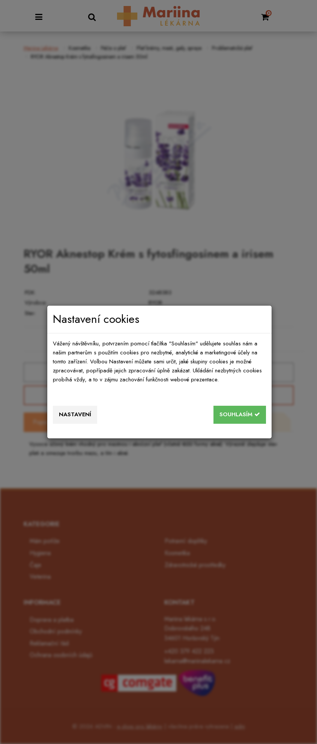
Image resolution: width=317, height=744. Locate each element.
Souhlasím (239, 414)
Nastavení (75, 414)
